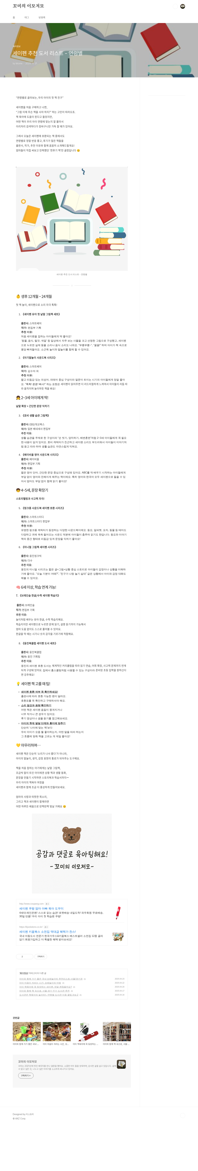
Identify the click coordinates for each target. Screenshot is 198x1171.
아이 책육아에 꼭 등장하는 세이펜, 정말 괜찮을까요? (45, 1031)
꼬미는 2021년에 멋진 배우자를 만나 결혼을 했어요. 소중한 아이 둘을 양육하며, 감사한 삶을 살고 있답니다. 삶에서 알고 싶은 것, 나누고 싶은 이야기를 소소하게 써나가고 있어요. (67, 1112)
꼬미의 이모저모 (28, 51)
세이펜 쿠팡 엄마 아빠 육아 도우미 (41, 953)
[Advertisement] (99, 22)
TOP (182, 1160)
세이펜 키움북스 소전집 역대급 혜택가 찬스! (47, 976)
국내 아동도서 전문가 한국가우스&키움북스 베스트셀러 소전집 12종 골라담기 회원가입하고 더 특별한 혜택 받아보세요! (61, 982)
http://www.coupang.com (31, 948)
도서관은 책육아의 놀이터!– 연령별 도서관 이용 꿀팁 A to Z (48, 1039)
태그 (27, 62)
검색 (175, 51)
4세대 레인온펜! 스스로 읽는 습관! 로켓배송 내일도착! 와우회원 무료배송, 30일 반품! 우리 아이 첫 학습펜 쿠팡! (61, 959)
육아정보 (24, 1018)
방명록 (42, 62)
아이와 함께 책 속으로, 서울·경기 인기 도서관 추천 (44, 1035)
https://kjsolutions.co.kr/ (31, 971)
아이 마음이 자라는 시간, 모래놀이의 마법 (40, 1027)
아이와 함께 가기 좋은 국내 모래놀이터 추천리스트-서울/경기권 (51, 1023)
